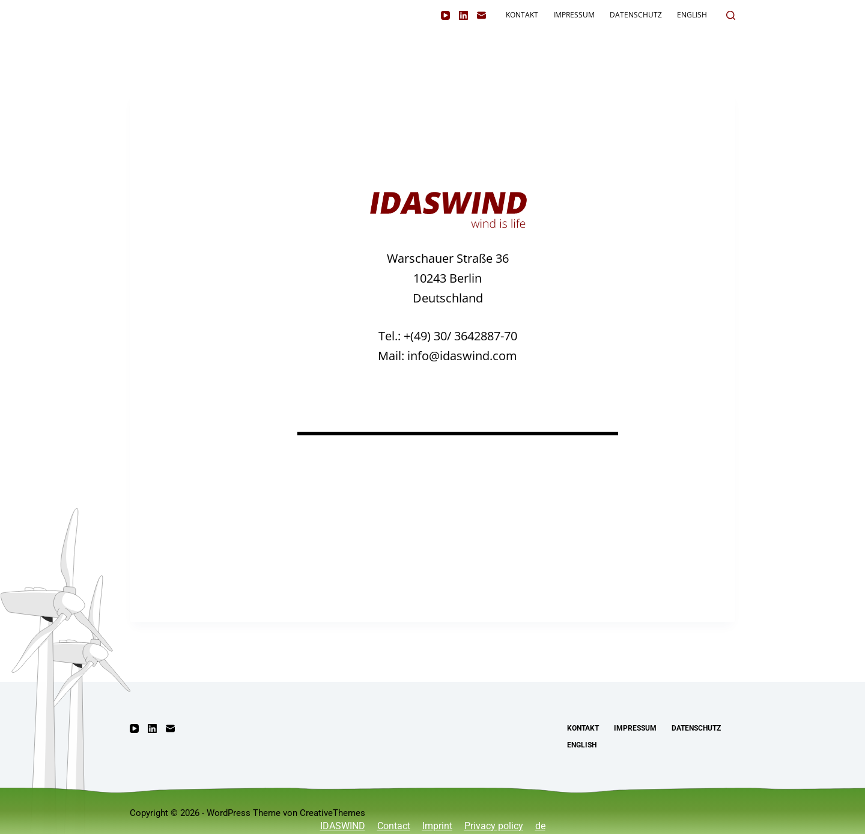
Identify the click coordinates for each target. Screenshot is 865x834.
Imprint (437, 826)
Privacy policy (493, 826)
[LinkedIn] (463, 15)
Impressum (574, 15)
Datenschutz (636, 15)
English (692, 15)
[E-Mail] (481, 15)
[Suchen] (730, 15)
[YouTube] (445, 15)
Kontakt (522, 15)
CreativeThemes (332, 813)
